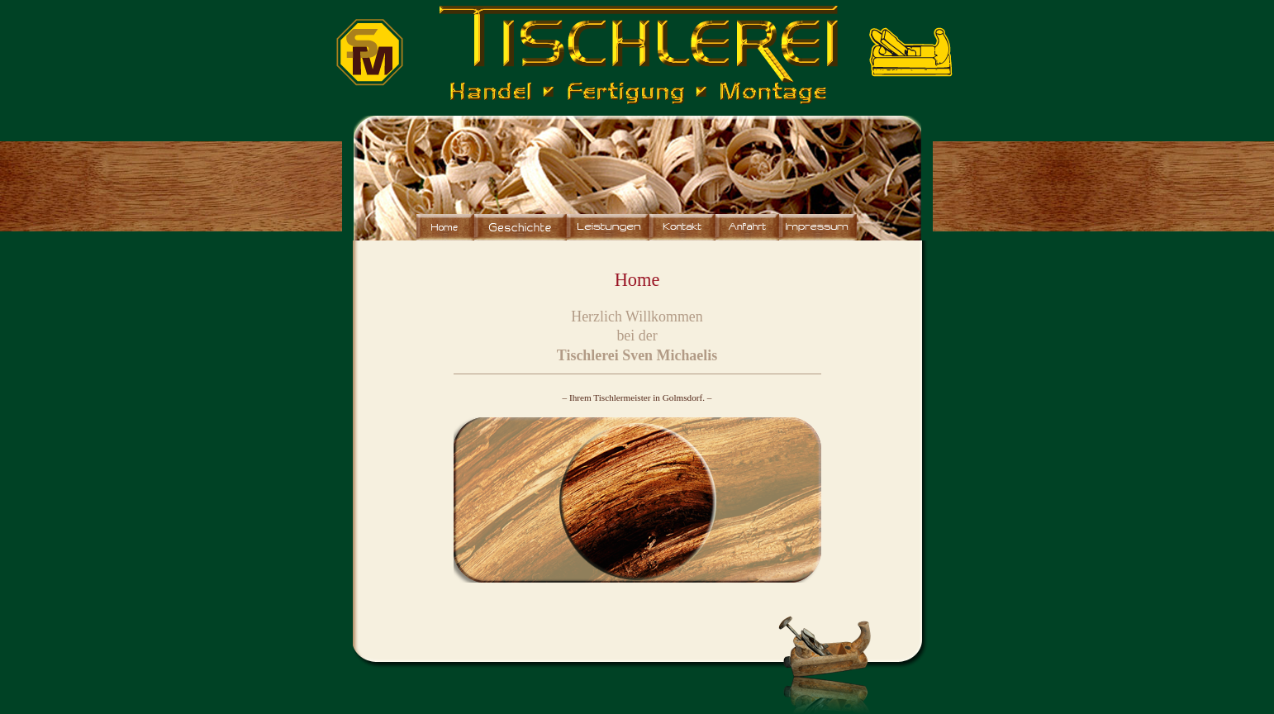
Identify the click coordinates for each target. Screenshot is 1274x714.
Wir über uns (520, 227)
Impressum (818, 227)
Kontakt (682, 227)
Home (445, 227)
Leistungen (608, 227)
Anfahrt (747, 227)
